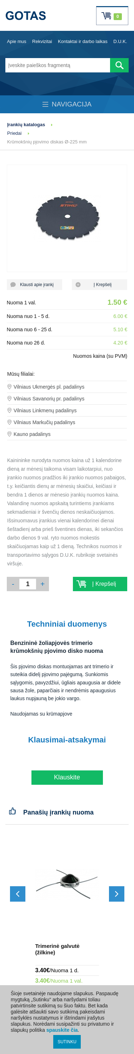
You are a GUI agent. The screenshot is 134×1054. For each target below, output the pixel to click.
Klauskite (67, 777)
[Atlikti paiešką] (119, 65)
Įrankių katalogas (26, 124)
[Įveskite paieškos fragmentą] (57, 65)
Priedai (14, 133)
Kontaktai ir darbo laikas (83, 41)
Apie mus (16, 41)
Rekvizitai (42, 41)
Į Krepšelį (99, 284)
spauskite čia (62, 1030)
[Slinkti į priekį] (116, 894)
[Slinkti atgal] (17, 894)
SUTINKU (67, 1041)
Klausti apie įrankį (34, 284)
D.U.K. (120, 41)
